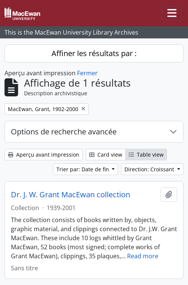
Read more (142, 256)
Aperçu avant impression (43, 154)
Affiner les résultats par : (94, 53)
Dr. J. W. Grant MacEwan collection (70, 194)
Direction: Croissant (150, 169)
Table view (146, 154)
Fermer (87, 73)
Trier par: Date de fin (83, 169)
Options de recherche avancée (64, 131)
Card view (105, 154)
